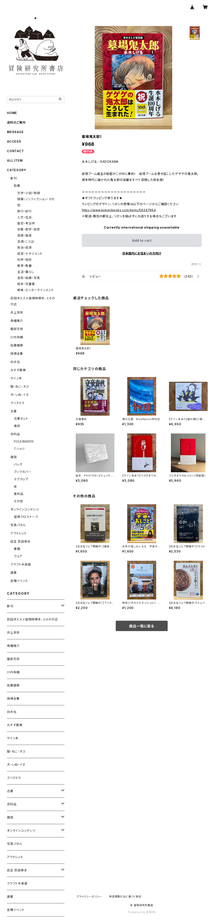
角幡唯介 (16, 320)
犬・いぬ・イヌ (19, 394)
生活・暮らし (25, 272)
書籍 (17, 549)
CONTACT (15, 151)
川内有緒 (16, 337)
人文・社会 (24, 217)
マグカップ (21, 479)
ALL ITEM (14, 160)
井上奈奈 (16, 312)
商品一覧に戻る (141, 626)
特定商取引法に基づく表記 (125, 896)
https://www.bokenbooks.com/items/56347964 (119, 210)
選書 (13, 572)
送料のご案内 (16, 122)
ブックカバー (22, 472)
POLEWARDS (24, 441)
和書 (17, 185)
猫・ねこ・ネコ (19, 386)
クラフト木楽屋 (20, 564)
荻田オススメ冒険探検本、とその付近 (32, 619)
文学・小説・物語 (28, 193)
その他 (18, 501)
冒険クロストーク (26, 517)
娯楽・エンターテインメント (35, 290)
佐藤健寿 (16, 345)
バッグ (18, 464)
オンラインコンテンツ (24, 509)
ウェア (18, 556)
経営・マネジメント (30, 253)
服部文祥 (16, 329)
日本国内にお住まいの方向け (141, 253)
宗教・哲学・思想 (28, 229)
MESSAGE (15, 132)
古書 (13, 411)
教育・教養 (24, 265)
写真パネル (18, 525)
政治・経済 (24, 247)
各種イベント (19, 581)
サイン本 (16, 378)
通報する (196, 264)
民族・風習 (24, 235)
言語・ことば (25, 241)
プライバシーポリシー (89, 896)
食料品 (18, 494)
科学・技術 (24, 259)
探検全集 (16, 353)
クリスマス (17, 403)
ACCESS (14, 141)
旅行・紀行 (24, 211)
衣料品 (15, 434)
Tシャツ (19, 449)
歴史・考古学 (26, 223)
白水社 (15, 362)
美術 (17, 426)
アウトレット (18, 533)
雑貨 (13, 457)
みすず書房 (18, 370)
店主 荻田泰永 (20, 541)
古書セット (21, 418)
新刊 (13, 178)
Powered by (142, 912)
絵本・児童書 (26, 284)
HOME (12, 113)
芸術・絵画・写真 (28, 278)
